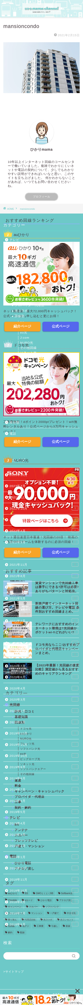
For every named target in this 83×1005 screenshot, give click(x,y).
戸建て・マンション (29, 269)
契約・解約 (23, 390)
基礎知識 (21, 384)
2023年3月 (44, 486)
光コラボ (21, 310)
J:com (24, 337)
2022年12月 (44, 497)
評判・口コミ (25, 406)
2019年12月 (44, 733)
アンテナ (21, 253)
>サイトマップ (13, 971)
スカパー (21, 259)
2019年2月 (44, 845)
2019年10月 (44, 755)
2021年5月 (44, 598)
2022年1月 (44, 553)
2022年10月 (44, 508)
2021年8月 (44, 575)
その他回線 (28, 348)
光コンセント (19, 280)
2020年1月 (44, 722)
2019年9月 (44, 767)
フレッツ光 (28, 378)
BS (17, 248)
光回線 (14, 291)
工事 (18, 395)
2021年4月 (44, 609)
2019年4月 (44, 823)
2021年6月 (44, 587)
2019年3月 (44, 834)
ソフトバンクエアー (35, 358)
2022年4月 (44, 530)
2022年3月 (44, 542)
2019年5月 (44, 811)
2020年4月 (44, 688)
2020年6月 (44, 677)
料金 (18, 400)
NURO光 (26, 342)
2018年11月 (44, 879)
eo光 (23, 332)
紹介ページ (22, 326)
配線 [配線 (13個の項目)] (22, 932)
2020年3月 (44, 699)
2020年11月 (44, 632)
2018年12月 (44, 868)
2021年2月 (44, 620)
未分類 (14, 422)
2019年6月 (44, 800)
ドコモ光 (26, 368)
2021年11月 (44, 564)
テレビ (14, 240)
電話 (13, 433)
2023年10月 (44, 474)
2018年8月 (44, 901)
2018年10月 (44, 890)
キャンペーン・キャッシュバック (39, 300)
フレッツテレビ (26, 264)
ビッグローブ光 (31, 373)
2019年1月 (44, 857)
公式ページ (60, 326)
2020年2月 (44, 710)
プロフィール (41, 196)
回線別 (20, 316)
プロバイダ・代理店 (29, 305)
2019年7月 (44, 789)
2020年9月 (44, 643)
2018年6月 (44, 924)
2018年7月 (44, 913)
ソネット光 (28, 352)
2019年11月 (44, 744)
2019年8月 (44, 778)
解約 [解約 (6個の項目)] (10, 932)
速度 (18, 411)
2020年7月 (44, 665)
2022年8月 (44, 519)
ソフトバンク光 (31, 363)
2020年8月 (44, 654)
